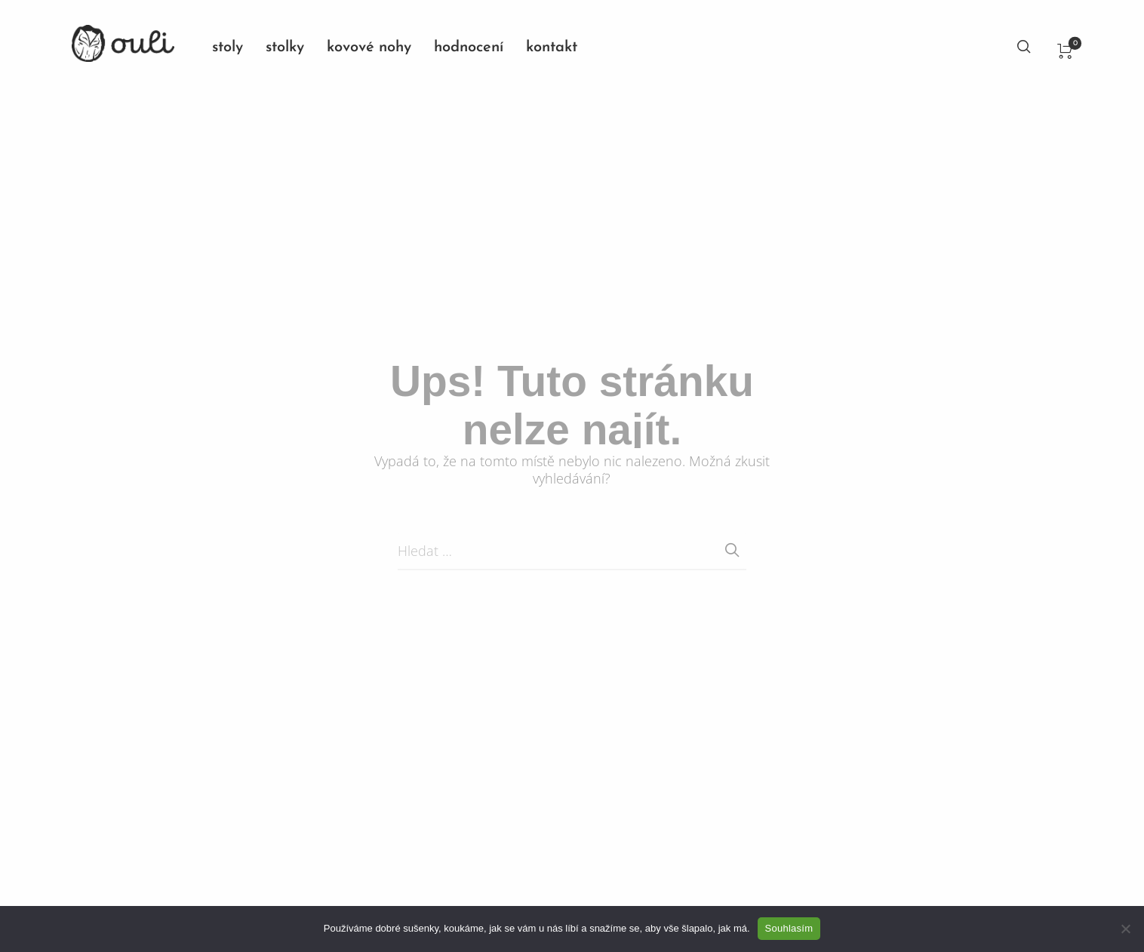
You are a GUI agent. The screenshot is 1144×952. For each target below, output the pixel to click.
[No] (1125, 928)
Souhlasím (789, 928)
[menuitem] (239, 47)
